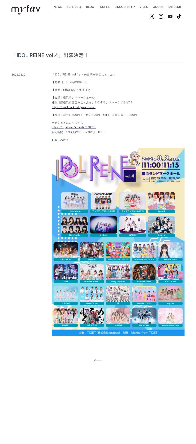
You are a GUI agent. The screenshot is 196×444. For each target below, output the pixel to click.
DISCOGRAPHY (124, 7)
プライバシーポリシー (86, 398)
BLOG (90, 7)
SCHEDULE (74, 7)
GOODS (158, 7)
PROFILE (104, 7)
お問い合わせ (115, 398)
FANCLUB (174, 7)
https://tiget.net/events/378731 (74, 127)
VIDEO (144, 7)
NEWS (58, 7)
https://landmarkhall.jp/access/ (74, 107)
